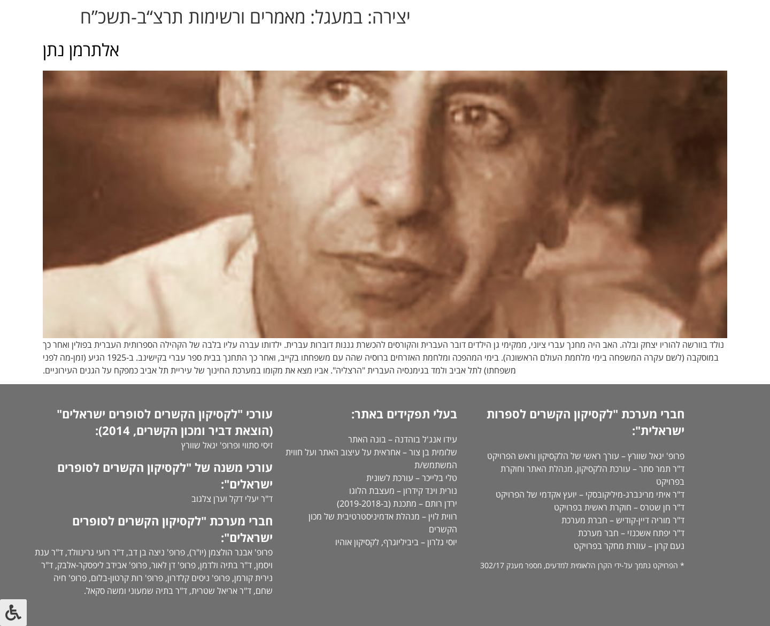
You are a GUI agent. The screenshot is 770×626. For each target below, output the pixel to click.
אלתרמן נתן (81, 49)
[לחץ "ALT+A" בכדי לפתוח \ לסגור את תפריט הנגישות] (13, 612)
